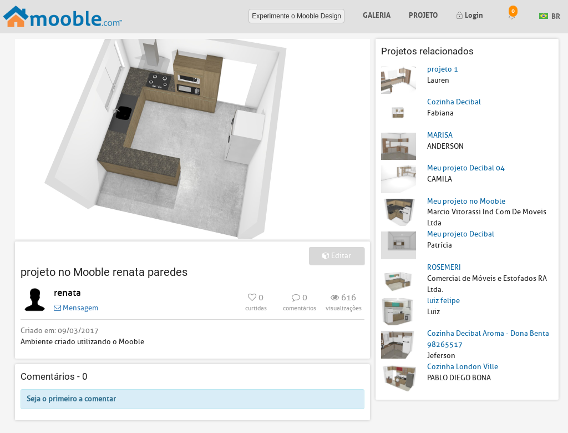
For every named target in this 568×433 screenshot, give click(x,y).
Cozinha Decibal (454, 102)
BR (549, 15)
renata (67, 293)
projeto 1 (442, 69)
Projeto (423, 14)
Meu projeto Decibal (460, 234)
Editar (336, 255)
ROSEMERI (444, 267)
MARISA (440, 135)
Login (469, 14)
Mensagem (76, 308)
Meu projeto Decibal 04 (466, 168)
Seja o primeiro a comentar (71, 399)
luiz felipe (443, 300)
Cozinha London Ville (462, 366)
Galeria (376, 14)
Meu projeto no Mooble (466, 201)
